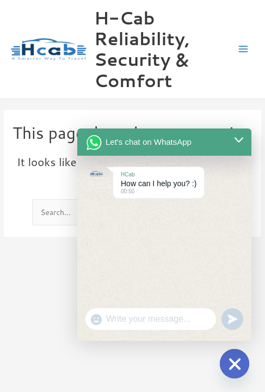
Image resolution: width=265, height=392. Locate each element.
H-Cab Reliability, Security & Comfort (142, 49)
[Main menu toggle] (243, 49)
